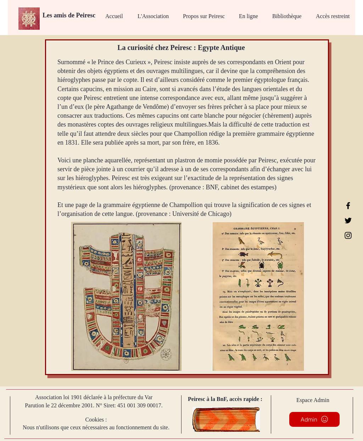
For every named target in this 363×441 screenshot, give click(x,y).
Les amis (55, 15)
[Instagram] (348, 235)
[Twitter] (348, 220)
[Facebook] (348, 205)
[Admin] (314, 419)
